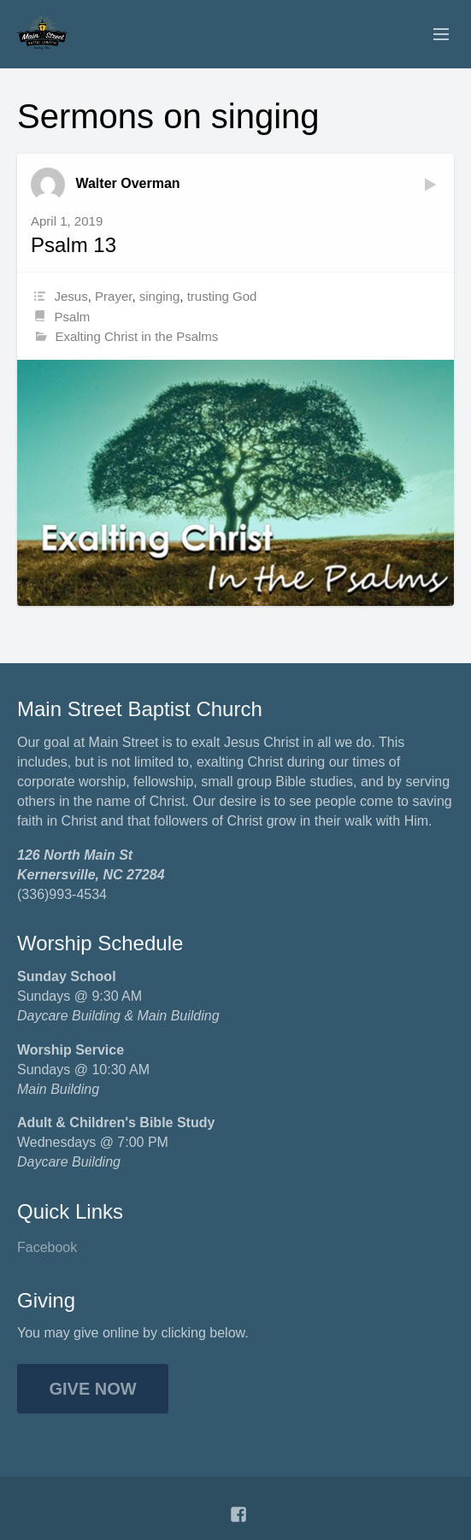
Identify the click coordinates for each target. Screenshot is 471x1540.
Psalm (73, 316)
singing (159, 296)
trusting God (222, 296)
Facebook (47, 1247)
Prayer (113, 296)
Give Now (93, 1388)
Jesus (71, 296)
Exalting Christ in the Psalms (136, 336)
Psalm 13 (73, 244)
